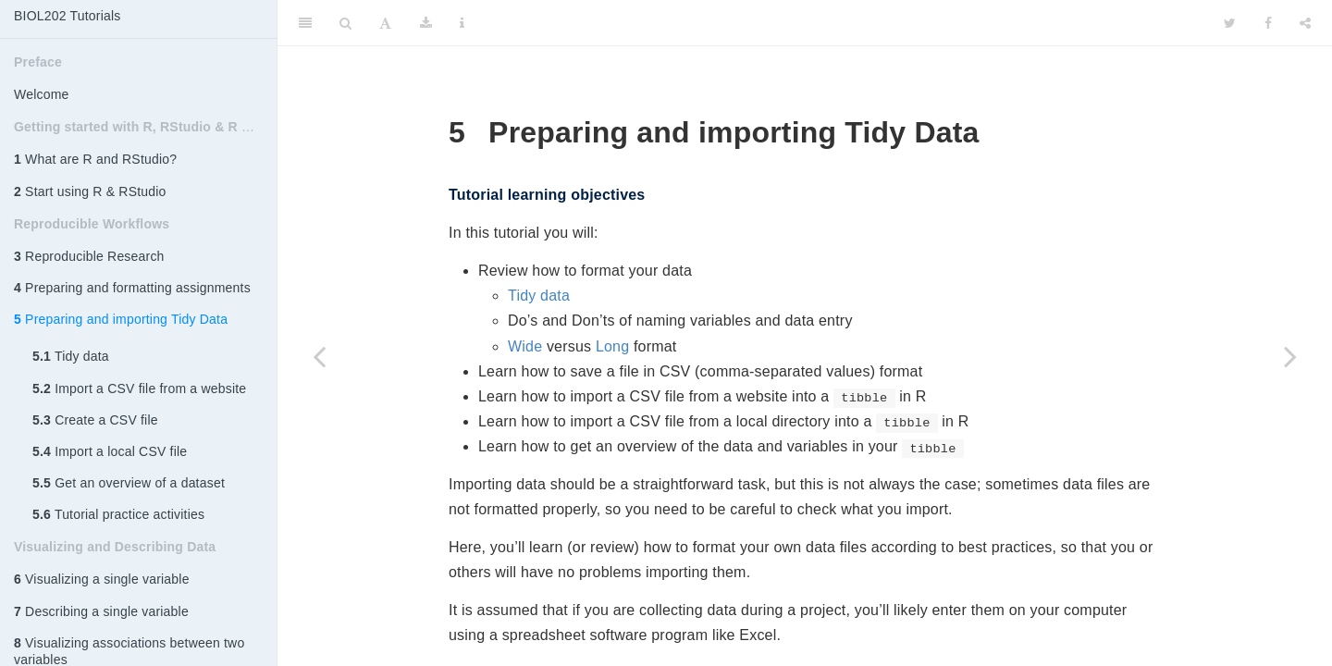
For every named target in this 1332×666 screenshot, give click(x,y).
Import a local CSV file (109, 451)
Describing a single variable (101, 611)
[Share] (1305, 23)
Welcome (41, 94)
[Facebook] (1268, 23)
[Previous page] (319, 356)
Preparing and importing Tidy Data (121, 319)
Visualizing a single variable (102, 579)
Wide (525, 346)
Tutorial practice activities (118, 514)
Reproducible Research (89, 256)
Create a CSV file (95, 420)
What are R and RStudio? (95, 159)
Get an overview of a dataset (128, 482)
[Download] (426, 23)
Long (612, 346)
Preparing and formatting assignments (132, 287)
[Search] (345, 23)
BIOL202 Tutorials (67, 15)
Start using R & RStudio (90, 191)
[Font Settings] (385, 23)
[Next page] (1290, 356)
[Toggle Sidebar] (305, 23)
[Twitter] (1230, 23)
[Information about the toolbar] (462, 23)
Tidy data (70, 356)
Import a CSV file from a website (139, 388)
